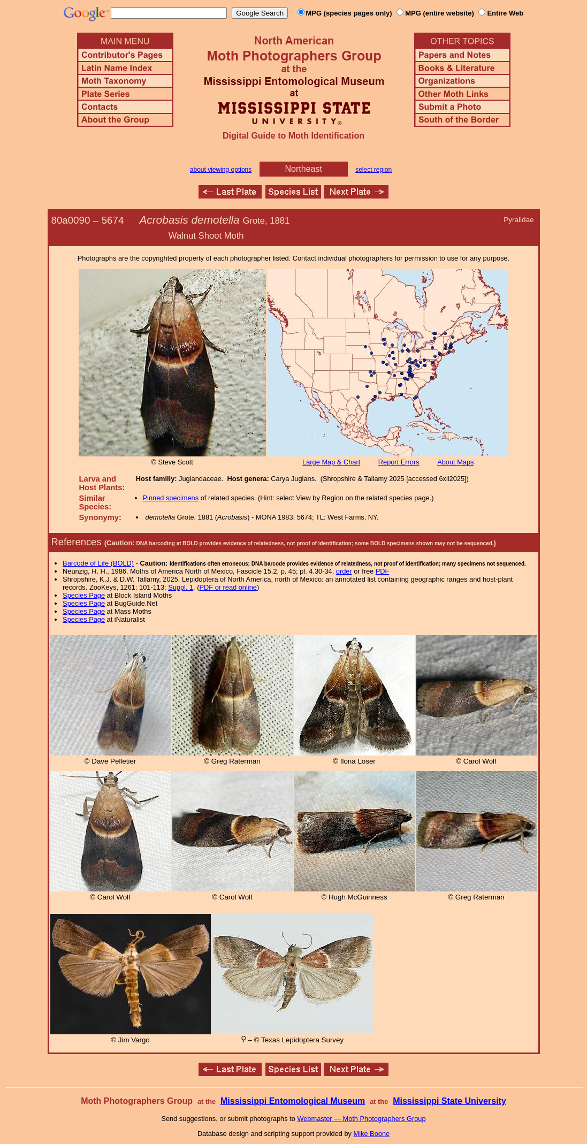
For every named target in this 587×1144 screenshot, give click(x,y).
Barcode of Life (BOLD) (98, 563)
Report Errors (399, 462)
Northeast (303, 168)
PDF (383, 571)
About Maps (455, 462)
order (344, 571)
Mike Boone (372, 1134)
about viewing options (220, 169)
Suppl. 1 (180, 587)
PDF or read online (227, 587)
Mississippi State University (449, 1100)
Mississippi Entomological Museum (292, 1100)
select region (373, 169)
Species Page (84, 595)
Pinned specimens (171, 498)
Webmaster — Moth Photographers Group (361, 1119)
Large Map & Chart (331, 462)
